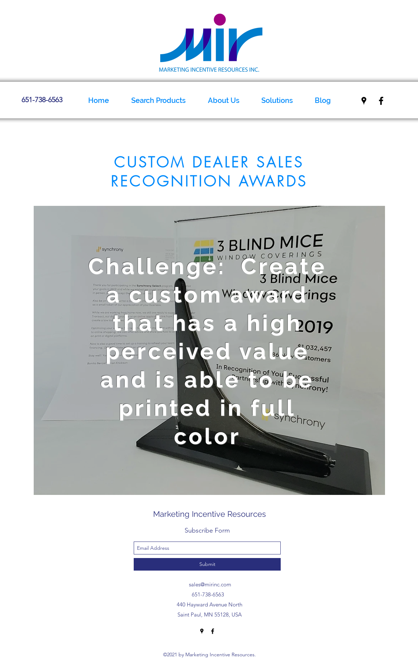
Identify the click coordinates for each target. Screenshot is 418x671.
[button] (223, 100)
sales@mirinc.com (210, 584)
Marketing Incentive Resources (209, 514)
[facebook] (381, 100)
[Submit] (207, 564)
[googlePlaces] (363, 100)
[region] (209, 350)
